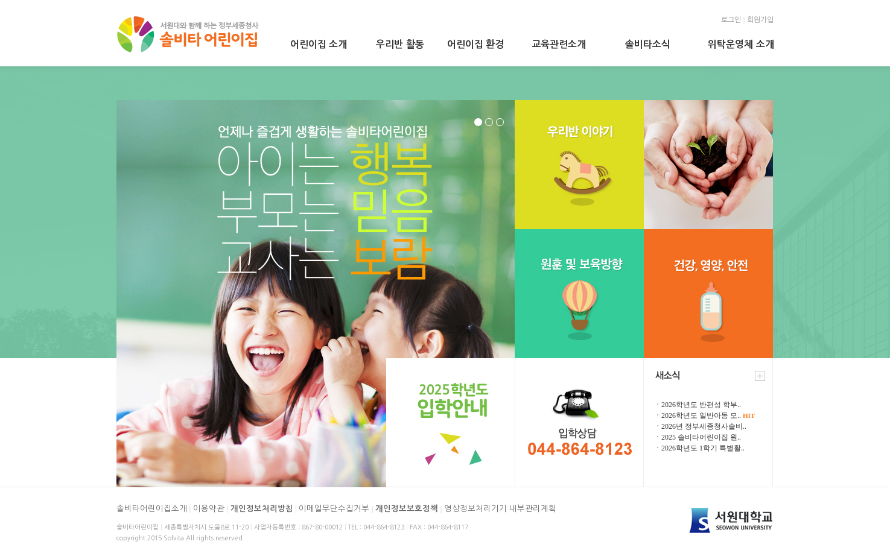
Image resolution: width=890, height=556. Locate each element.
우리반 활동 (400, 44)
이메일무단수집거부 (334, 509)
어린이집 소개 (318, 44)
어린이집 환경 (475, 44)
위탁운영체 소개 (741, 44)
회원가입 (760, 20)
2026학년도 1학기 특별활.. (703, 448)
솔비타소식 (647, 44)
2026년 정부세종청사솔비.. (703, 426)
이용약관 (208, 509)
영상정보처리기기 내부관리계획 (500, 509)
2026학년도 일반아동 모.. (708, 415)
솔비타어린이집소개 (151, 509)
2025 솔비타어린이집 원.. (701, 437)
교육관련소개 (559, 44)
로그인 (731, 20)
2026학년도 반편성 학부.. (701, 404)
